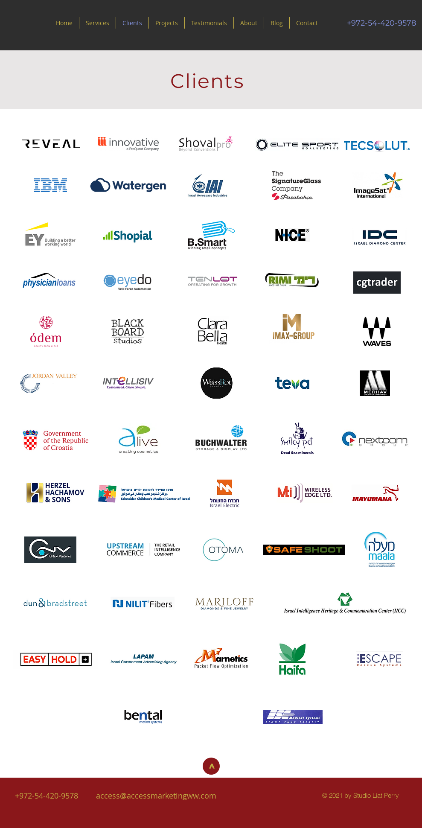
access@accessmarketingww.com (156, 795)
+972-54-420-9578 (46, 795)
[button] (209, 23)
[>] (211, 766)
